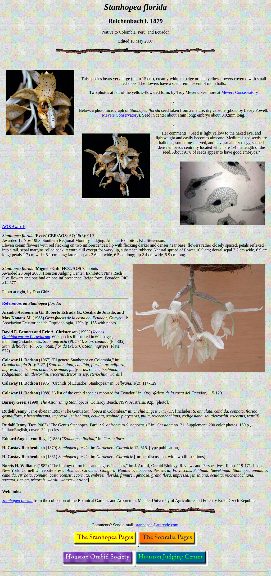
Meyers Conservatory (240, 92)
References (12, 303)
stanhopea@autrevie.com (157, 525)
